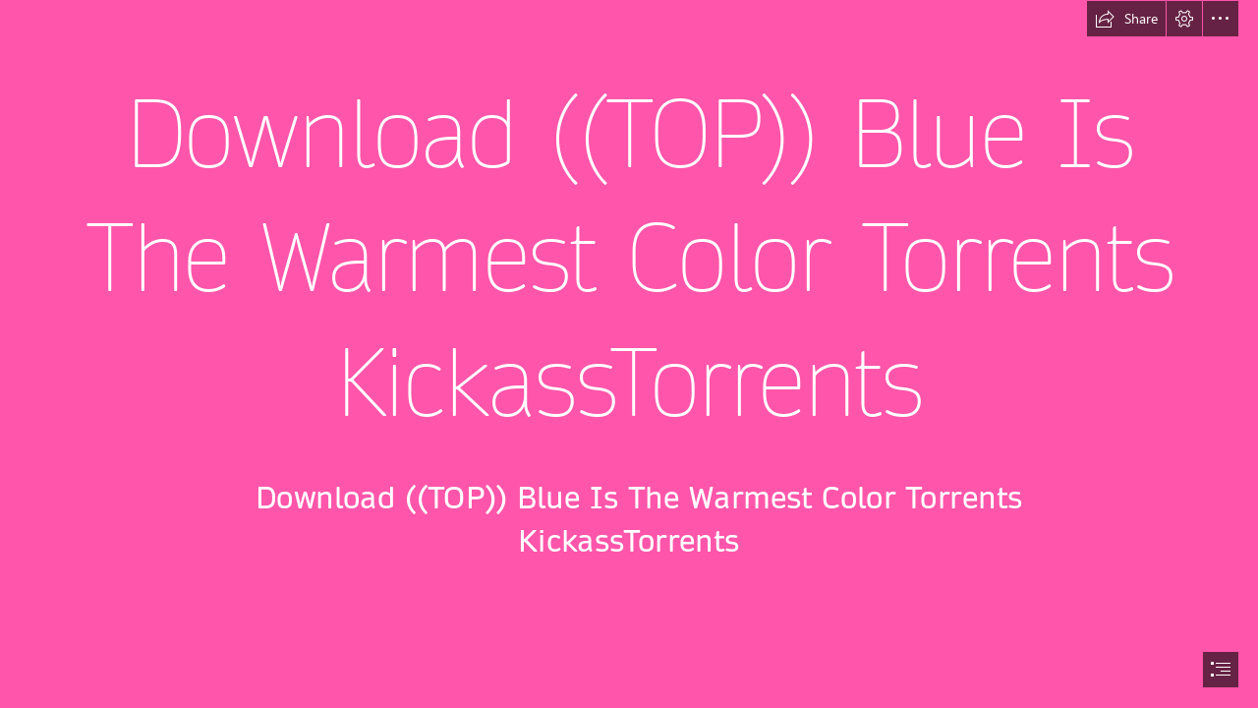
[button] (1126, 18)
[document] (629, 354)
